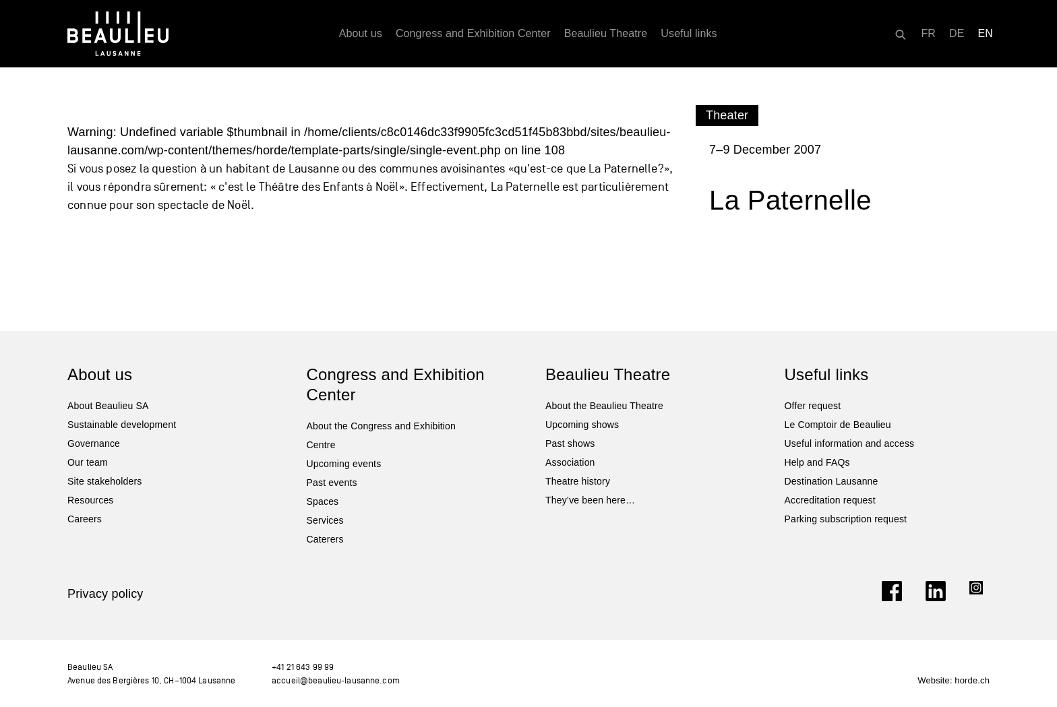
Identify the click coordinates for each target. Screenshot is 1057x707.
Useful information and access (850, 443)
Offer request (813, 405)
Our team (87, 462)
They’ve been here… (590, 500)
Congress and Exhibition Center (473, 33)
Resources (90, 500)
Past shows (570, 443)
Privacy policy (105, 594)
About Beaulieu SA (108, 405)
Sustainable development (121, 424)
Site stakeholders (104, 481)
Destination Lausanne (831, 481)
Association (570, 462)
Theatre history (577, 481)
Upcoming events (344, 463)
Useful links (689, 33)
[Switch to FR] (928, 33)
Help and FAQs (817, 462)
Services (325, 520)
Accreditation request (830, 500)
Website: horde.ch (953, 680)
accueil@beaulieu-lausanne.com (336, 680)
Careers (84, 519)
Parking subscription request (846, 519)
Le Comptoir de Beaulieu (838, 424)
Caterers (325, 539)
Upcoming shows (582, 424)
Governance (93, 443)
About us (360, 33)
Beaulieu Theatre (606, 33)
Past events (332, 482)
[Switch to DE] (956, 33)
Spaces (323, 501)
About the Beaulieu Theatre (604, 405)
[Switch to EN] (985, 33)
